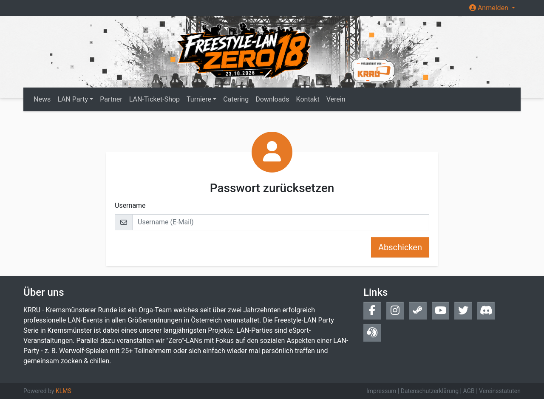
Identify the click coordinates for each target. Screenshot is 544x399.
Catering (236, 99)
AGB (468, 391)
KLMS (63, 391)
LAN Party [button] (72, 99)
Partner (111, 99)
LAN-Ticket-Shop (154, 99)
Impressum (381, 391)
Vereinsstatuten (500, 391)
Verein (336, 99)
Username (130, 205)
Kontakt (308, 99)
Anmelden (489, 8)
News (42, 99)
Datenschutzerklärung (430, 391)
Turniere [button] (199, 99)
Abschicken (400, 247)
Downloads (272, 99)
